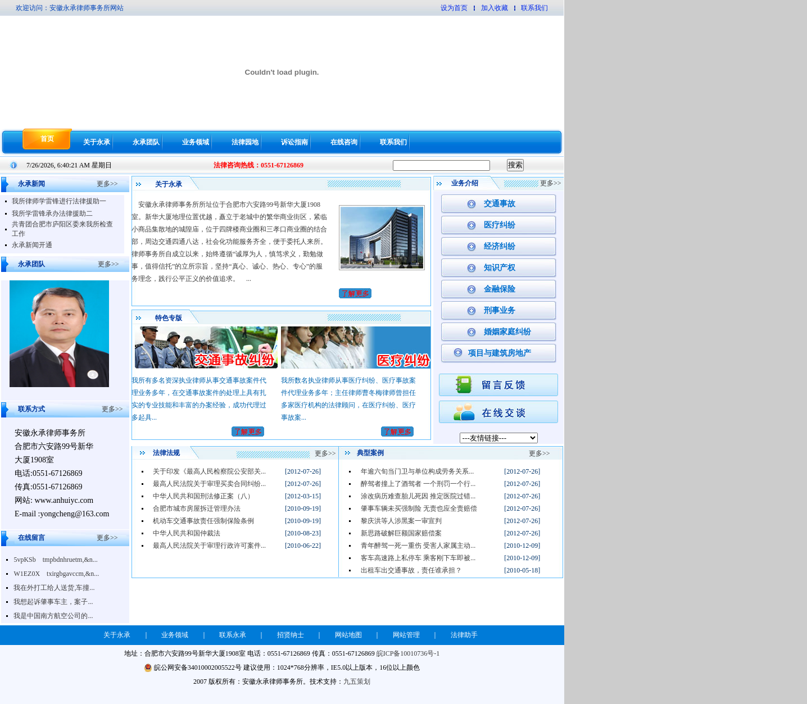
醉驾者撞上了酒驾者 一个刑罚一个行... (418, 484)
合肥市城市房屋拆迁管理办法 (197, 508)
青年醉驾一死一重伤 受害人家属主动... (418, 545)
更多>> (107, 184)
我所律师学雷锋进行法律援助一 (59, 201)
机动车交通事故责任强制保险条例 (203, 521)
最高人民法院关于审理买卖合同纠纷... (209, 484)
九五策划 (356, 681)
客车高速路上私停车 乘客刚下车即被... (418, 558)
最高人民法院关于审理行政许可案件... (209, 545)
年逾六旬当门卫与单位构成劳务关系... (417, 471)
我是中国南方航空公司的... (53, 616)
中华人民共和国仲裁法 (186, 533)
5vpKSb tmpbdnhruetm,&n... (55, 560)
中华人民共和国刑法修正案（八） (203, 496)
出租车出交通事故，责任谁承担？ (411, 570)
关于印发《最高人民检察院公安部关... (209, 471)
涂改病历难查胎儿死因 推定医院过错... (418, 496)
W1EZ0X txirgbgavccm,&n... (56, 574)
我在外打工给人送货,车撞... (53, 588)
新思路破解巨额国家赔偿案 (401, 533)
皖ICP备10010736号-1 (408, 653)
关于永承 (96, 142)
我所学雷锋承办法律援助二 (52, 213)
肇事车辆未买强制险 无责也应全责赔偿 (419, 508)
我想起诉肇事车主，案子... (53, 602)
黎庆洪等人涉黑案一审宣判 (401, 521)
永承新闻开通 (32, 245)
